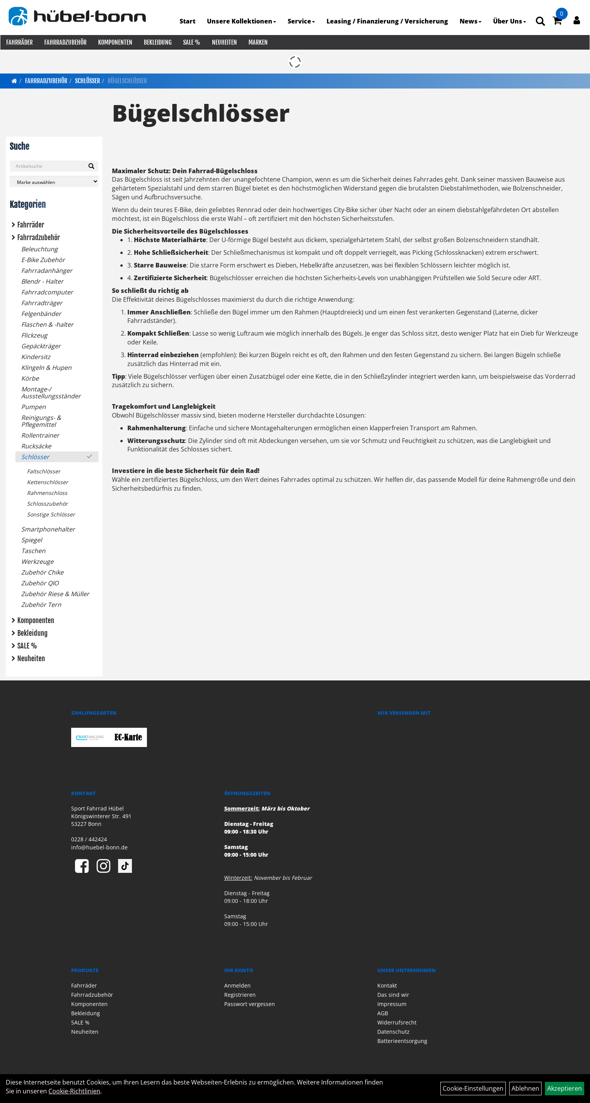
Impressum (392, 1003)
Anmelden (237, 984)
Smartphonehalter (48, 528)
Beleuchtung (39, 248)
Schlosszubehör (47, 502)
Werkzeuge (37, 561)
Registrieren (240, 994)
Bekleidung (157, 42)
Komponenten (115, 42)
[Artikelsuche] (540, 21)
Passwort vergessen (249, 1003)
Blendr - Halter (42, 280)
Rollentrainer (40, 434)
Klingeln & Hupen (46, 367)
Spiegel (31, 539)
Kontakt (387, 984)
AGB (382, 1012)
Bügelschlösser (127, 80)
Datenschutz (393, 1030)
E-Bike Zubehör (43, 259)
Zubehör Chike (42, 571)
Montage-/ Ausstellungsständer (51, 391)
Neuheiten (224, 42)
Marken (257, 42)
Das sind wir (393, 994)
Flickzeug (34, 334)
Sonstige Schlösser (51, 513)
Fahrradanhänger (46, 270)
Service (301, 21)
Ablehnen (525, 1088)
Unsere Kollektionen (242, 21)
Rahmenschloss (47, 492)
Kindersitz (35, 356)
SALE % (191, 42)
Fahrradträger (41, 302)
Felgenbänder (41, 313)
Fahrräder (19, 42)
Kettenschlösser (47, 481)
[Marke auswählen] (54, 180)
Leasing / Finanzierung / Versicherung (387, 21)
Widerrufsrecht (397, 1021)
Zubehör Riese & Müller (55, 593)
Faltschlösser (43, 470)
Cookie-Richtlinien (74, 1091)
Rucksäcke (36, 445)
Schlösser (87, 80)
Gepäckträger (41, 345)
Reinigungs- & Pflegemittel (41, 420)
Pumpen (33, 406)
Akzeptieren (564, 1088)
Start (188, 21)
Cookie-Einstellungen (473, 1088)
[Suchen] (91, 165)
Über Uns (510, 21)
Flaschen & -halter (47, 323)
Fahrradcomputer (47, 291)
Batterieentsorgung (402, 1040)
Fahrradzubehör (65, 42)
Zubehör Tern (41, 604)
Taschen (33, 550)
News (471, 21)
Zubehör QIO (39, 582)
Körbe (30, 377)
